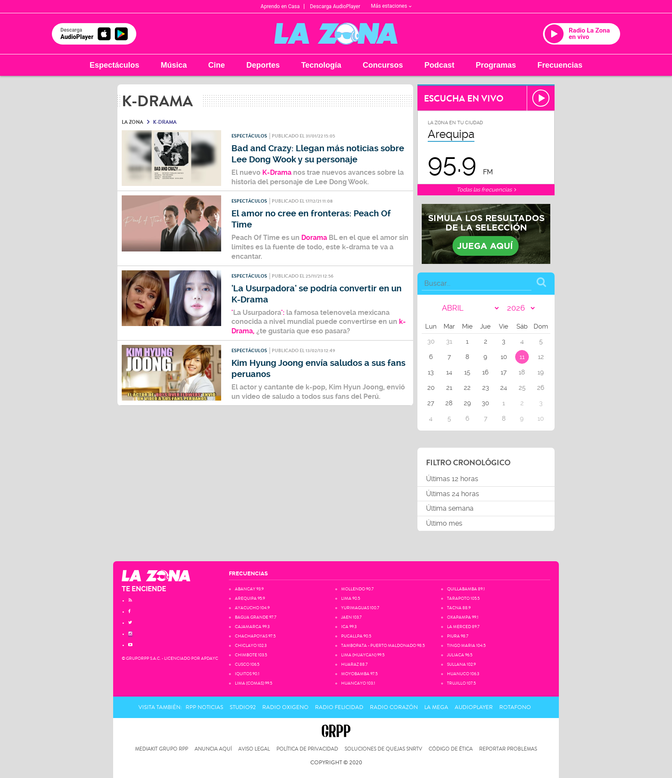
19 (540, 372)
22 (467, 388)
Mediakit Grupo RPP (161, 749)
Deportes (263, 65)
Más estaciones (391, 6)
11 (522, 357)
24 (503, 388)
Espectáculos (114, 65)
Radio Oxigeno (285, 707)
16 (485, 372)
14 (449, 372)
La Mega (436, 707)
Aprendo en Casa (280, 6)
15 (467, 372)
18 (522, 372)
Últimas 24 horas (452, 494)
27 (430, 403)
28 (449, 403)
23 (485, 388)
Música (174, 65)
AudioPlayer (474, 707)
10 (504, 357)
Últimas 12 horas (452, 479)
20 (431, 388)
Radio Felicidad (339, 707)
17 (504, 372)
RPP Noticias (204, 707)
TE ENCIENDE (144, 589)
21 (449, 388)
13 (431, 372)
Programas (496, 65)
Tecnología (321, 65)
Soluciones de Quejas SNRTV (383, 749)
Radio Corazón (394, 707)
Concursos (383, 65)
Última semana (450, 508)
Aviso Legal (254, 749)
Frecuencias (559, 65)
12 (541, 357)
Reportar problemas (508, 749)
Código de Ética (451, 749)
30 (485, 403)
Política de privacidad (307, 749)
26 (540, 388)
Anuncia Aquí (213, 749)
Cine (216, 65)
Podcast (439, 65)
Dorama (315, 237)
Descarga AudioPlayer (335, 6)
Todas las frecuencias (486, 189)
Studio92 (243, 707)
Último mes (444, 523)
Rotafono (515, 707)
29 (467, 403)
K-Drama (276, 172)
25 (522, 388)
